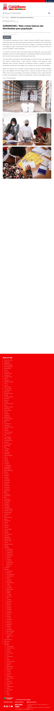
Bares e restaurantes (6, 371)
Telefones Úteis (7, 539)
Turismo (6, 542)
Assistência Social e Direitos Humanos (10, 649)
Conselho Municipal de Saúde (9, 596)
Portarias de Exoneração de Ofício (7, 495)
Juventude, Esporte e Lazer (9, 682)
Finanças (8, 671)
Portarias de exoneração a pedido (7, 490)
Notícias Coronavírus (6, 461)
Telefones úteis (7, 540)
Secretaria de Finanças (7, 521)
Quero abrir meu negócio (8, 518)
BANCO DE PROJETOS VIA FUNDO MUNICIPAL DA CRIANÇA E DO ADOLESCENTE (8, 365)
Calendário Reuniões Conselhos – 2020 (8, 382)
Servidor (6, 530)
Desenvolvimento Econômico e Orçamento (8, 641)
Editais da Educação (6, 401)
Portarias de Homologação (7, 500)
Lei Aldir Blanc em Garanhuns (8, 441)
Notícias (7, 17)
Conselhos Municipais (6, 568)
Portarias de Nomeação (7, 503)
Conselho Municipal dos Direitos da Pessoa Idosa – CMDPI (10, 630)
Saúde (8, 693)
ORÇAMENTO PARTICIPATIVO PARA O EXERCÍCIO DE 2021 (8, 470)
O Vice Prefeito (7, 465)
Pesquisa (6, 477)
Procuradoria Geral (9, 690)
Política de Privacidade (23, 699)
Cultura (8, 659)
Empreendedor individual (7, 411)
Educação (9, 669)
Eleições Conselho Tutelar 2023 (8, 407)
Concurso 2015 (7, 388)
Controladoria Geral (9, 657)
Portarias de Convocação (7, 479)
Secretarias (6, 644)
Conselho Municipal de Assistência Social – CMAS (10, 582)
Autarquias (6, 547)
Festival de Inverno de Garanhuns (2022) (8, 420)
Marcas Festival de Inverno (8, 456)
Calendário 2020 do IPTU (8, 377)
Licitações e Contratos (7, 449)
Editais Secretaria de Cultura (8, 404)
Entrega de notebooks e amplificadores (7, 415)
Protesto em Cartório (7, 515)
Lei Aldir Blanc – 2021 (8, 434)
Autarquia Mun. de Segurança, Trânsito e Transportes (9, 557)
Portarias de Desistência (7, 483)
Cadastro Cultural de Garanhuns (8, 374)
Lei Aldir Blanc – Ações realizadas (8, 438)
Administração (10, 646)
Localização (7, 452)
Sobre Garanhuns (8, 534)
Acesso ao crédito (8, 360)
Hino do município (8, 432)
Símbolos (6, 532)
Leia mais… (7, 37)
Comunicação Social (9, 653)
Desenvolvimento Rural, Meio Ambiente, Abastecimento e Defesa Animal (10, 665)
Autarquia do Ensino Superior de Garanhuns (9, 551)
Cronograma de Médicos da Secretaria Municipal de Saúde (8, 393)
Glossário (6, 430)
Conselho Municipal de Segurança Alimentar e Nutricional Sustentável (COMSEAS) (9, 604)
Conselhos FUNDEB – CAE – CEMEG (10, 636)
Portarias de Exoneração (7, 486)
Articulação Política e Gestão (8, 545)
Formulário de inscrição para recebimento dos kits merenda (8, 426)
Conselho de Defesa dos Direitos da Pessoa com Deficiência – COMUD (10, 574)
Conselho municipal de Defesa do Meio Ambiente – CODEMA (9, 589)
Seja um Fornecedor (6, 525)
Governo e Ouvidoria (9, 674)
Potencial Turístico (8, 509)
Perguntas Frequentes (6, 474)
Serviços (6, 527)
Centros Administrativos (7, 386)
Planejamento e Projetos (10, 687)
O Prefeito (6, 463)
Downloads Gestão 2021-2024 (8, 397)
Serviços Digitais (8, 529)
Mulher (8, 684)
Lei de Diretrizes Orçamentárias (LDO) (8, 445)
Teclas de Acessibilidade (7, 536)
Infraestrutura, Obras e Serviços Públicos (10, 678)
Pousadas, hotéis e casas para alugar (8, 511)
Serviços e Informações (13, 13)
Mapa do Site (7, 453)
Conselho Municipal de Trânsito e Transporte (9, 614)
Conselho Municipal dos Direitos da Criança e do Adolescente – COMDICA (9, 622)
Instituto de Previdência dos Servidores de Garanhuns (9, 563)
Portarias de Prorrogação (7, 506)
